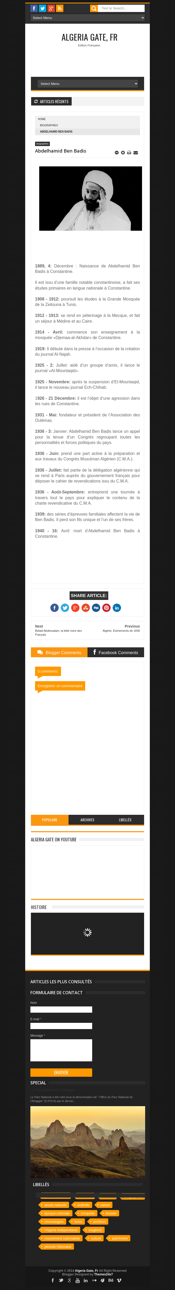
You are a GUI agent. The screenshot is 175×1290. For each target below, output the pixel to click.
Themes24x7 (103, 1274)
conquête (88, 1213)
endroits (83, 1205)
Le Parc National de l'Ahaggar (52, 1090)
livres (78, 1222)
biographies (49, 125)
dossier (111, 1213)
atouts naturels (55, 1205)
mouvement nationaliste (62, 1238)
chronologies (54, 1222)
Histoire (39, 907)
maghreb (95, 1230)
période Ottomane (57, 1247)
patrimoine (120, 1238)
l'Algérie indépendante (61, 1230)
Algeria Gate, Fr (90, 36)
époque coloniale (57, 1213)
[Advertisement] (103, 96)
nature (105, 1205)
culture (96, 1238)
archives (99, 1222)
